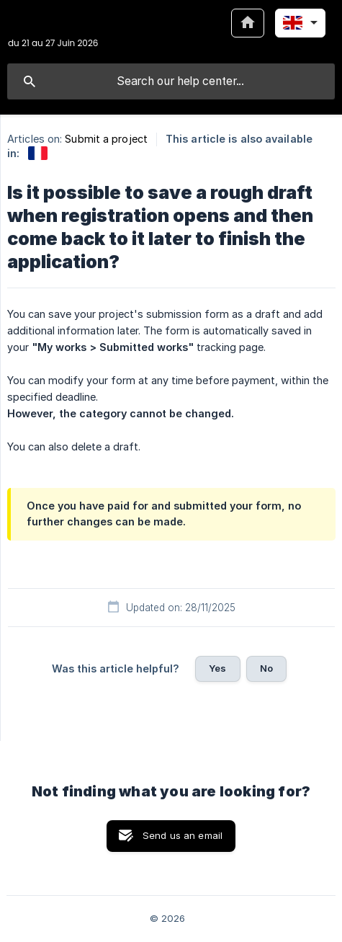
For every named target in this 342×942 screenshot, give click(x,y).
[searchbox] (171, 81)
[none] (53, 31)
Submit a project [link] (106, 139)
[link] (38, 153)
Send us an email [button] (182, 835)
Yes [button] (217, 668)
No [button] (266, 668)
